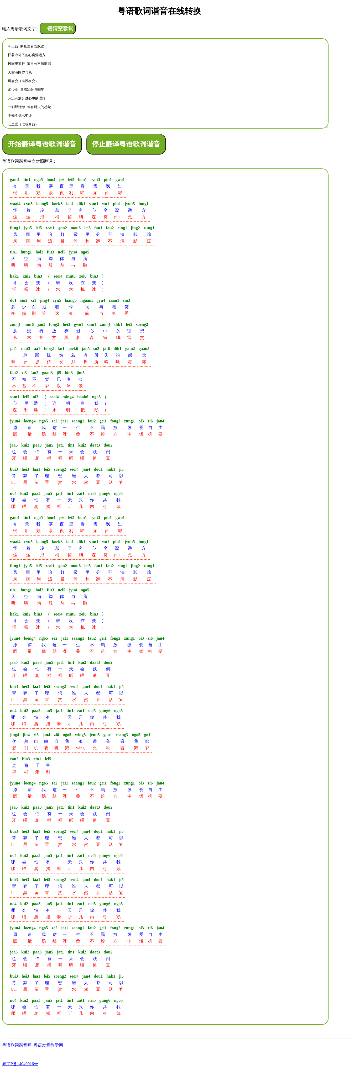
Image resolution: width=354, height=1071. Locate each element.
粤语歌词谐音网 (17, 1045)
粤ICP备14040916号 (20, 1064)
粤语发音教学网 (48, 1045)
